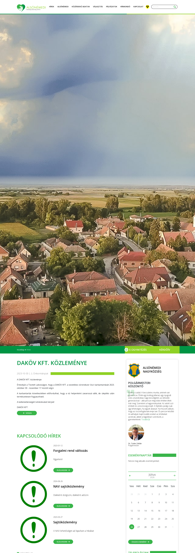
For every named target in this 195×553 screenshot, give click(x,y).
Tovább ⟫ (145, 419)
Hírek (51, 8)
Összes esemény (140, 542)
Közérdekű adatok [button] (81, 8)
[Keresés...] (163, 7)
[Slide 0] (98, 343)
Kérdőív (164, 349)
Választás (98, 8)
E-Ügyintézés (138, 349)
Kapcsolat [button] (138, 8)
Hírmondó (125, 8)
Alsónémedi (63, 8)
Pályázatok (111, 8)
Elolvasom (63, 470)
